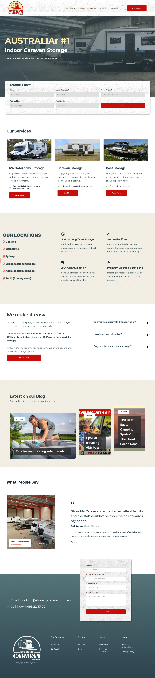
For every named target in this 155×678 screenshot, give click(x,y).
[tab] (72, 542)
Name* (12, 90)
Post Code (60, 101)
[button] (70, 8)
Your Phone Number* (95, 574)
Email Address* (62, 90)
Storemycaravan (32, 663)
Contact (114, 8)
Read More (19, 195)
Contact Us (55, 649)
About (82, 8)
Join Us (93, 8)
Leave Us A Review (103, 650)
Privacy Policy (128, 652)
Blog (80, 649)
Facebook (103, 644)
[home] (15, 8)
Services (81, 644)
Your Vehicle (15, 101)
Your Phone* (106, 90)
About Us (55, 644)
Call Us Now (137, 8)
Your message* (92, 592)
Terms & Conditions (127, 645)
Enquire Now (24, 357)
